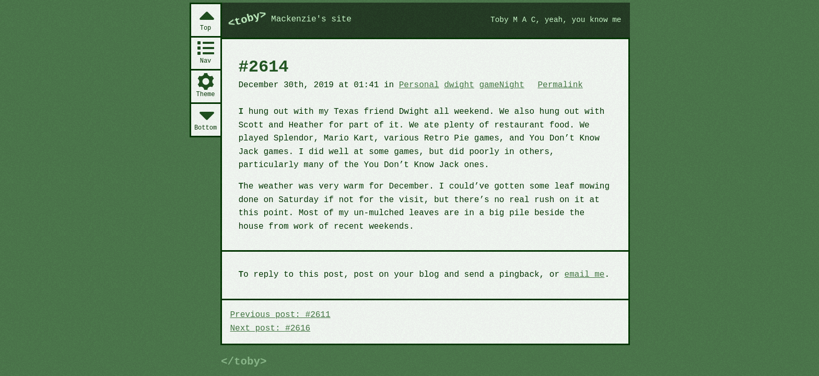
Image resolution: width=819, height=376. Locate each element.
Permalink (559, 85)
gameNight (501, 85)
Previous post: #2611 (280, 315)
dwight (459, 85)
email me (585, 274)
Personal (419, 85)
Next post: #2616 (270, 328)
